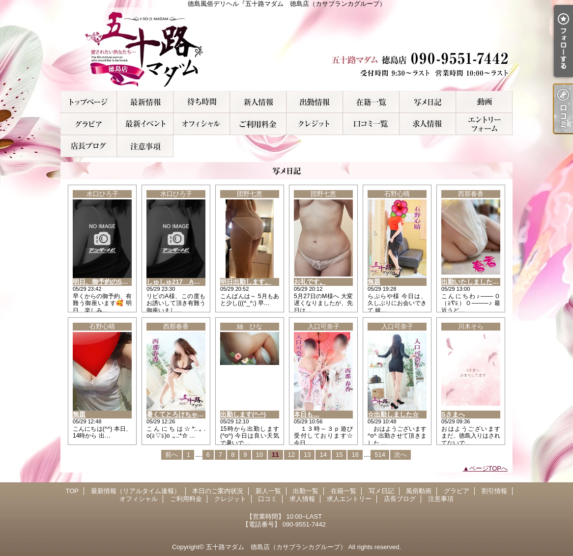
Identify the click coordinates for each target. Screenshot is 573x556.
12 (291, 454)
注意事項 (145, 146)
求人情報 (428, 124)
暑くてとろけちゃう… (178, 414)
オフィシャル (201, 124)
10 (259, 454)
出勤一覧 (314, 102)
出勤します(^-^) (243, 414)
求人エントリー (484, 124)
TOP (88, 102)
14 (322, 454)
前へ (171, 454)
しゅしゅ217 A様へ (176, 281)
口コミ (371, 124)
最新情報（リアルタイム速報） (145, 102)
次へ (400, 454)
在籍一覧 (371, 102)
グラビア (88, 124)
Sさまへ (453, 414)
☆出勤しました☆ (393, 414)
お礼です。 (310, 281)
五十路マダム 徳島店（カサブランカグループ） (276, 547)
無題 (374, 281)
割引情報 (145, 124)
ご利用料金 (258, 124)
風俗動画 (484, 102)
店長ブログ (88, 146)
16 (354, 454)
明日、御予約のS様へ (104, 281)
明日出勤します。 (245, 281)
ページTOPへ (488, 468)
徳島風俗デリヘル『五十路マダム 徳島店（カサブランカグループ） (286, 49)
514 (379, 454)
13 (307, 454)
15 (339, 454)
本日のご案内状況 (201, 102)
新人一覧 (258, 102)
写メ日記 (428, 102)
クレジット (314, 124)
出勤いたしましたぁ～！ (476, 281)
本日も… (306, 414)
